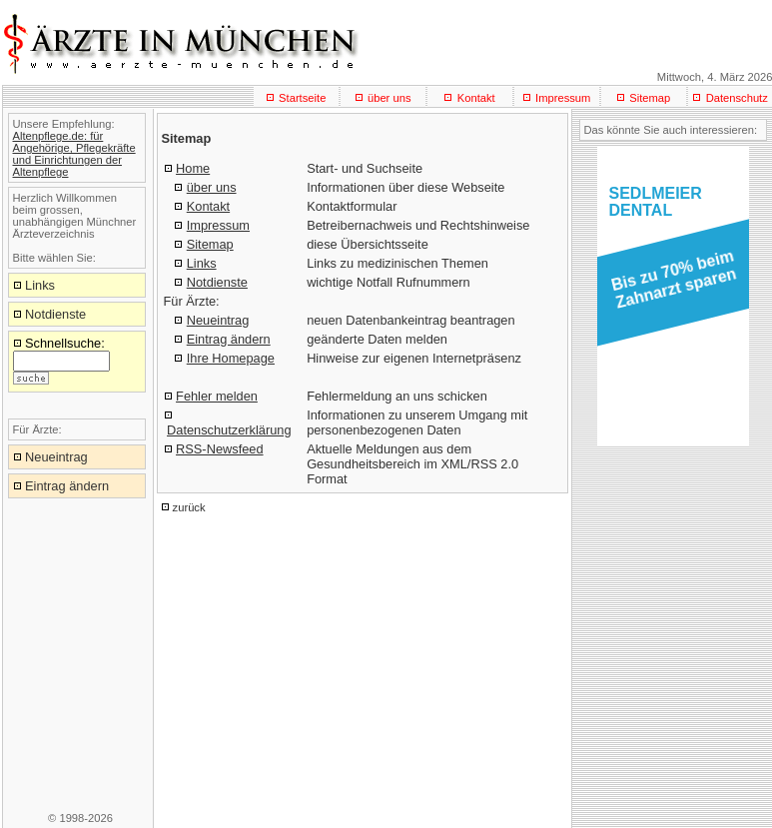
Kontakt (476, 98)
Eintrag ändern (229, 339)
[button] (669, 286)
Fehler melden (217, 396)
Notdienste (217, 282)
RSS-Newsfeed (219, 448)
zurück (189, 507)
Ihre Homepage (231, 358)
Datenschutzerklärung (229, 429)
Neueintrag (218, 320)
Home (193, 168)
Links (202, 263)
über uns (389, 98)
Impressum (562, 98)
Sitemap (649, 98)
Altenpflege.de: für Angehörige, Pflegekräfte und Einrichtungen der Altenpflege (74, 154)
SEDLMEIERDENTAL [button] (655, 202)
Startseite (302, 98)
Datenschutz (737, 98)
